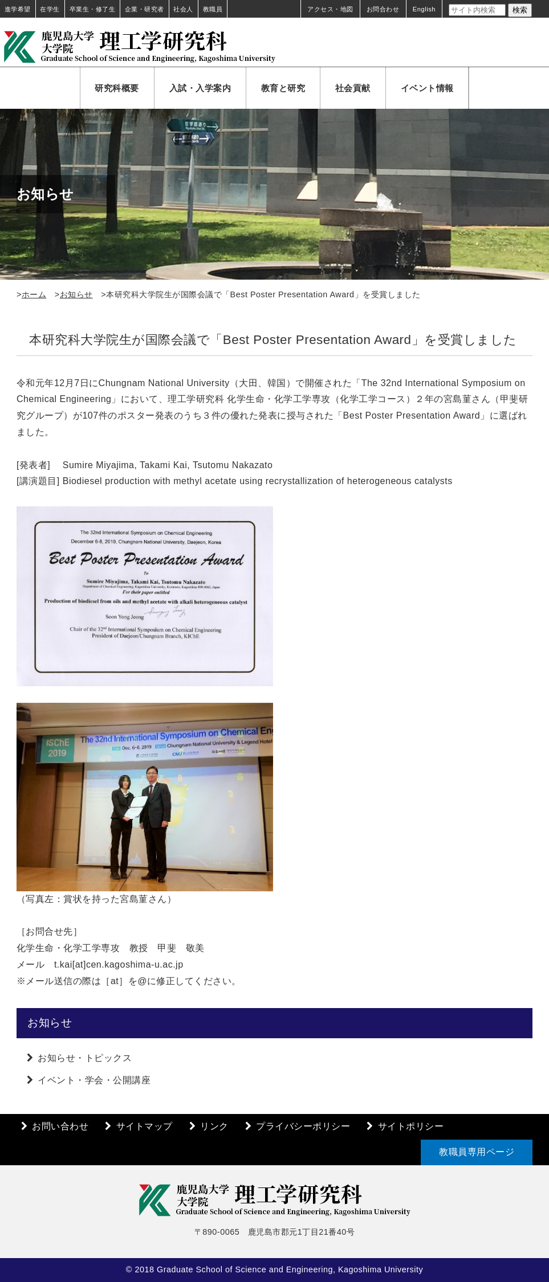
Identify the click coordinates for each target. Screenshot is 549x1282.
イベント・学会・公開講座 (94, 1080)
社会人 (183, 9)
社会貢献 (353, 88)
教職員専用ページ (476, 1152)
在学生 (50, 9)
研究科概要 (117, 88)
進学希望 (18, 9)
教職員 (213, 9)
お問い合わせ (60, 1126)
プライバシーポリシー (303, 1126)
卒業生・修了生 (93, 9)
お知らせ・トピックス (85, 1058)
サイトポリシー (411, 1126)
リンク (214, 1126)
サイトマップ (144, 1126)
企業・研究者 (144, 9)
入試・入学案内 (200, 88)
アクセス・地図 (330, 9)
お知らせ (76, 294)
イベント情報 (427, 88)
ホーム (34, 294)
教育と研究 (283, 88)
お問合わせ (383, 9)
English (424, 9)
